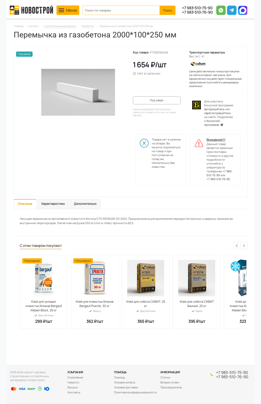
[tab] (25, 204)
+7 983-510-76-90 (197, 12)
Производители (171, 387)
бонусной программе (212, 123)
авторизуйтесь (214, 109)
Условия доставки (126, 387)
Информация (170, 372)
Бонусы (73, 387)
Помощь (120, 372)
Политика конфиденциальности (135, 392)
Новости (73, 382)
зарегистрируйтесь (217, 113)
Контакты (74, 392)
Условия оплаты (124, 382)
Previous (237, 245)
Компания (75, 372)
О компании (75, 377)
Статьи (165, 377)
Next (244, 245)
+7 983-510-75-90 (197, 8)
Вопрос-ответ (170, 382)
